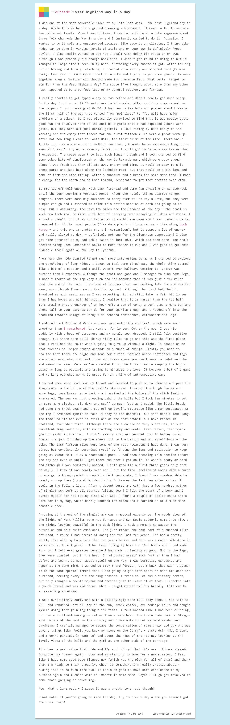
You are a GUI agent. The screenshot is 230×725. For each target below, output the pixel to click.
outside (62, 12)
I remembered (74, 328)
